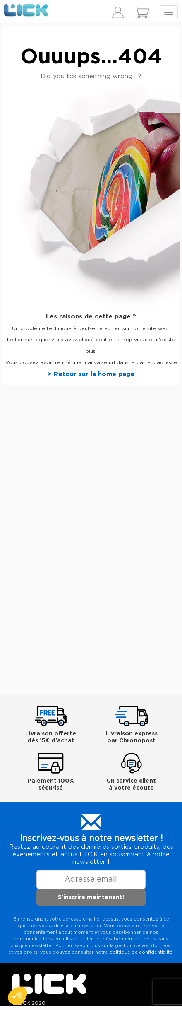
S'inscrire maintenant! (91, 897)
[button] (17, 996)
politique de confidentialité (140, 952)
